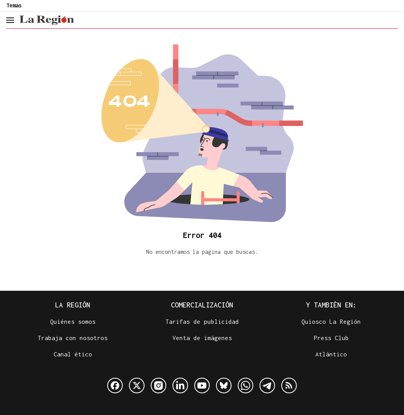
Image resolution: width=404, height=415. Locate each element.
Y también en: (331, 305)
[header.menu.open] (9, 20)
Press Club (331, 337)
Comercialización (202, 305)
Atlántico (331, 354)
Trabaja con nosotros (73, 337)
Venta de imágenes (202, 337)
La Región (72, 305)
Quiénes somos (73, 321)
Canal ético (73, 354)
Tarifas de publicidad (202, 321)
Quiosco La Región (331, 321)
